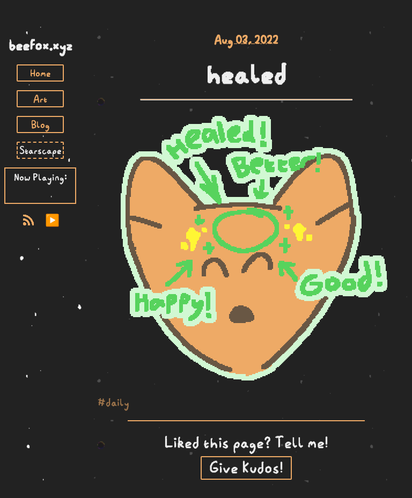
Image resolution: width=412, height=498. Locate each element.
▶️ (52, 220)
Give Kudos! (246, 467)
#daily (113, 402)
